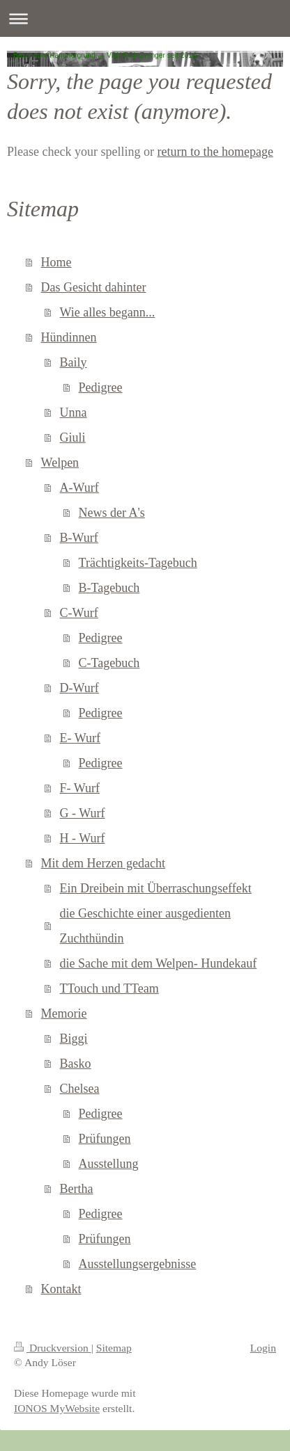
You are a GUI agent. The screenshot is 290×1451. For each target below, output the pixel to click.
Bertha (76, 1189)
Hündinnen (69, 337)
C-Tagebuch (109, 663)
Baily (73, 362)
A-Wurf (79, 488)
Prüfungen (105, 1139)
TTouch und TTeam (109, 988)
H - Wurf (82, 838)
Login (263, 1348)
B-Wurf (79, 538)
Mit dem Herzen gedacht (103, 863)
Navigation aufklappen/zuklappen (145, 18)
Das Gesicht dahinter (93, 287)
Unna (73, 412)
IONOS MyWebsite (57, 1408)
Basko (75, 1064)
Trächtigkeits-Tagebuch (138, 563)
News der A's (112, 513)
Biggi (74, 1038)
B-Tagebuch (109, 588)
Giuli (73, 437)
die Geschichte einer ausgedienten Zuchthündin (145, 925)
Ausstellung (109, 1164)
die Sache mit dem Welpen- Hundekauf (158, 963)
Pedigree (101, 387)
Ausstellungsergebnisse (138, 1264)
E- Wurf (80, 738)
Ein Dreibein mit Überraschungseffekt (156, 888)
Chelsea (80, 1089)
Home (56, 262)
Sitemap (114, 1348)
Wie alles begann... (107, 312)
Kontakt (61, 1289)
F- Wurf (80, 788)
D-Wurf (79, 688)
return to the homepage (215, 152)
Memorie (64, 1013)
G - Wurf (82, 813)
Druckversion (52, 1348)
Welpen (60, 463)
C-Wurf (79, 613)
